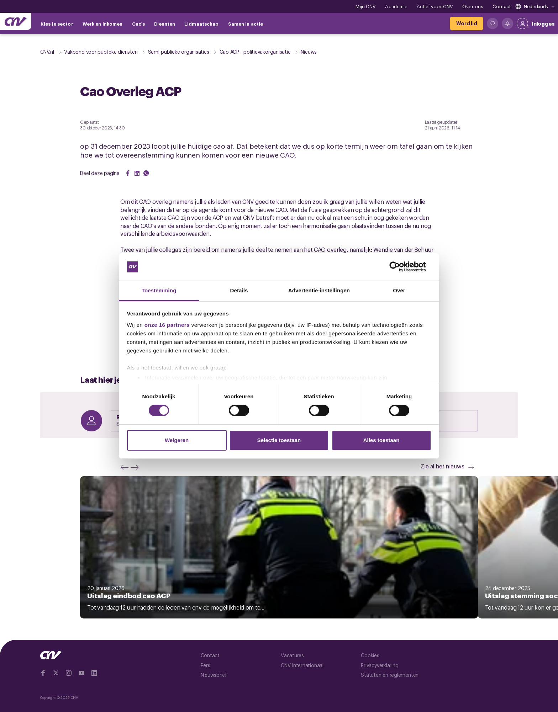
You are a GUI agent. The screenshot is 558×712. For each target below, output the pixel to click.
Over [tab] (399, 290)
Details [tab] (239, 290)
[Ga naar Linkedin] (94, 672)
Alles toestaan (381, 440)
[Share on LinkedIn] (137, 173)
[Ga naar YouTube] (81, 672)
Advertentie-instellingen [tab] (319, 290)
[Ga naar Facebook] (43, 672)
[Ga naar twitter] (55, 672)
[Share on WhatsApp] (146, 173)
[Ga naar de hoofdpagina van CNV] (16, 21)
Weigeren (177, 440)
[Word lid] (466, 23)
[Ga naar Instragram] (68, 672)
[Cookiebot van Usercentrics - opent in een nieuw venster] (400, 266)
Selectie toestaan (279, 440)
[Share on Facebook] (128, 173)
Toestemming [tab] (159, 290)
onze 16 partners (167, 325)
